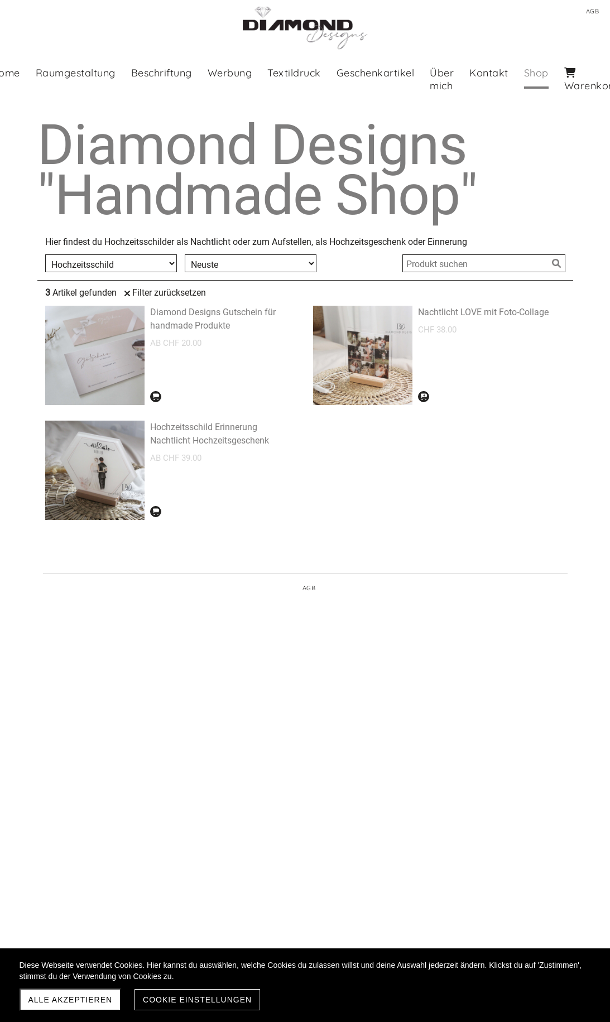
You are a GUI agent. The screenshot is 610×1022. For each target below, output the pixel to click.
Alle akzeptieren (70, 999)
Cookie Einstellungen (197, 999)
